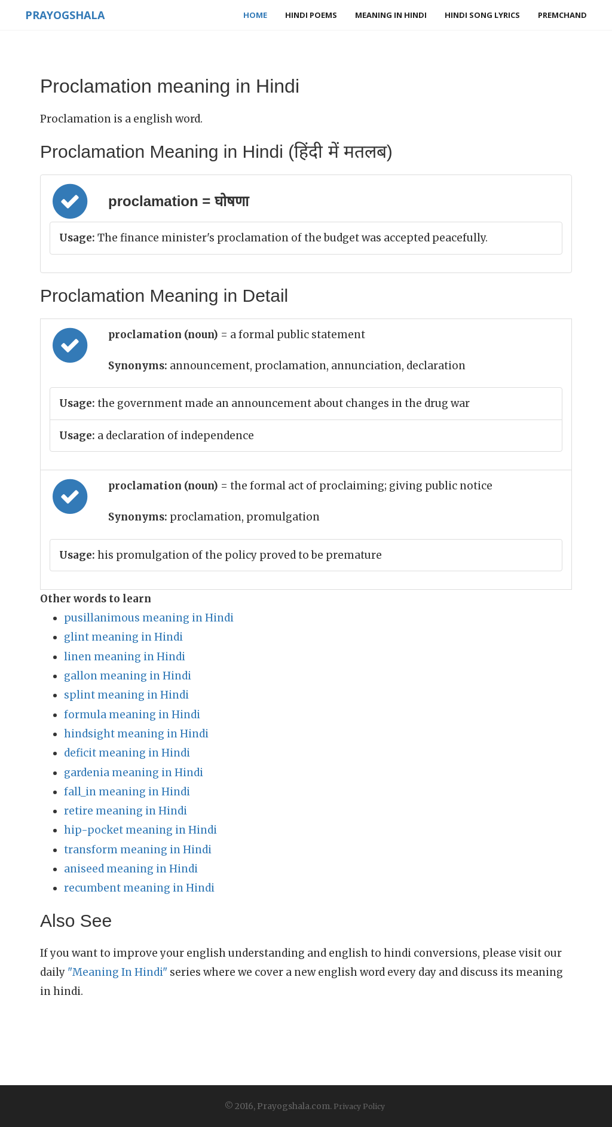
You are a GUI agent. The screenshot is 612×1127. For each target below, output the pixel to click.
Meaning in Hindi (391, 15)
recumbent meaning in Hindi (139, 888)
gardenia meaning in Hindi (133, 772)
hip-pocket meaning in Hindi (140, 830)
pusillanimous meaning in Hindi (149, 617)
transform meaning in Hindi (138, 849)
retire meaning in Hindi (125, 810)
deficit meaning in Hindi (127, 753)
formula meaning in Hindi (132, 714)
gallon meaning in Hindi (127, 675)
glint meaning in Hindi (123, 637)
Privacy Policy (359, 1106)
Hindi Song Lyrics (482, 15)
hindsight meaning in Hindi (136, 733)
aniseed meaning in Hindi (131, 868)
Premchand (562, 15)
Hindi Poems (311, 15)
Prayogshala (65, 15)
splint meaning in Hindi (126, 695)
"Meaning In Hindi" (117, 972)
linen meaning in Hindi (124, 656)
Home (255, 15)
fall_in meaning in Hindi (127, 791)
